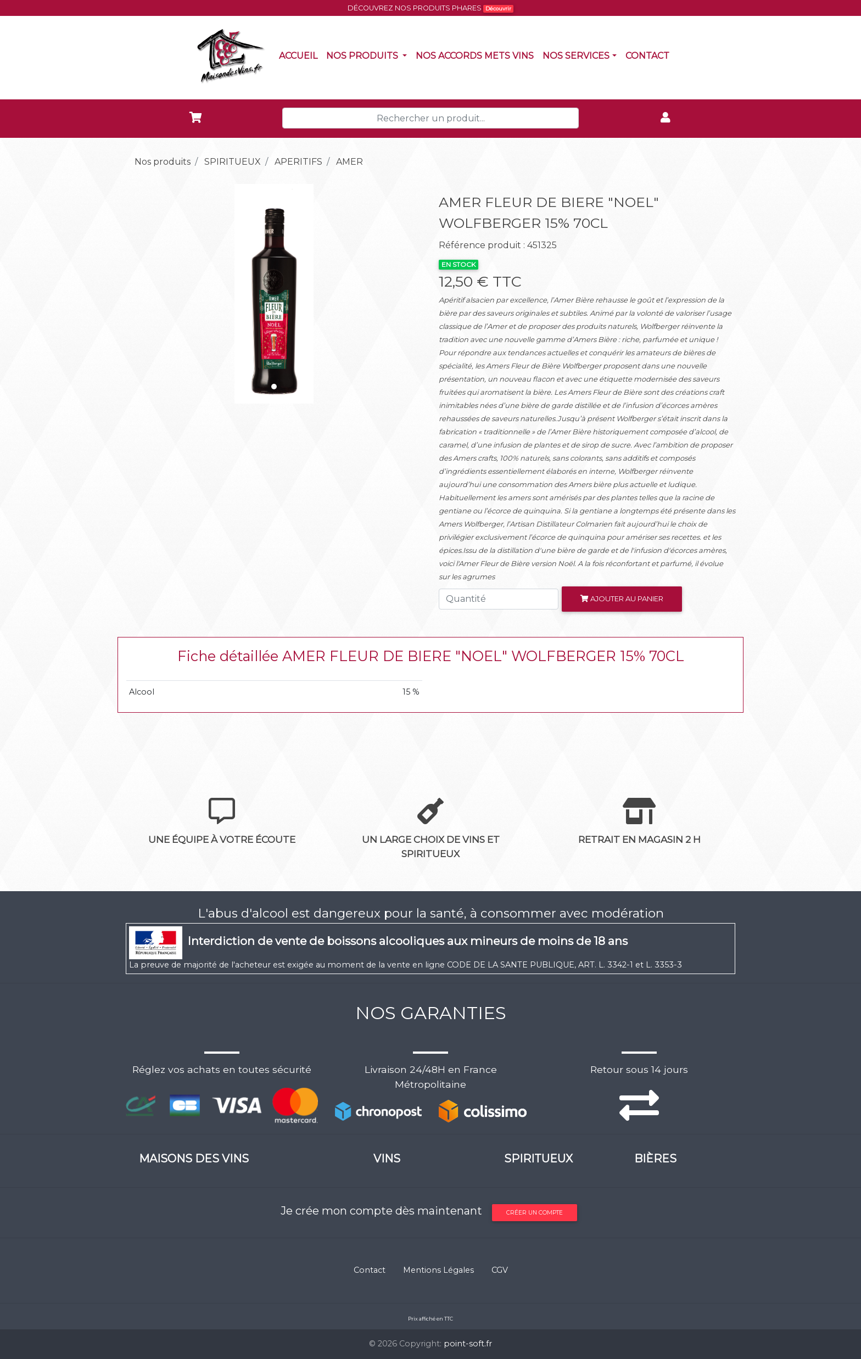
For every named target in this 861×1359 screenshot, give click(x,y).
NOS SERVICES (576, 56)
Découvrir (498, 8)
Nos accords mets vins (477, 55)
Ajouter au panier (621, 598)
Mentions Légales (438, 1270)
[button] (148, 294)
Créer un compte (534, 1212)
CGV (499, 1270)
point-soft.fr (468, 1344)
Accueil (300, 55)
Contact (649, 55)
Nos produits (368, 55)
